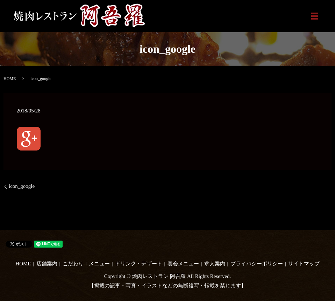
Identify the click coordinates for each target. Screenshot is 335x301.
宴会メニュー (183, 263)
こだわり (73, 263)
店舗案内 (46, 263)
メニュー (99, 263)
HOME (9, 78)
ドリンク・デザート (138, 263)
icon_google (22, 186)
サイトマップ (304, 263)
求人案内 (214, 263)
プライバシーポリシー (256, 263)
